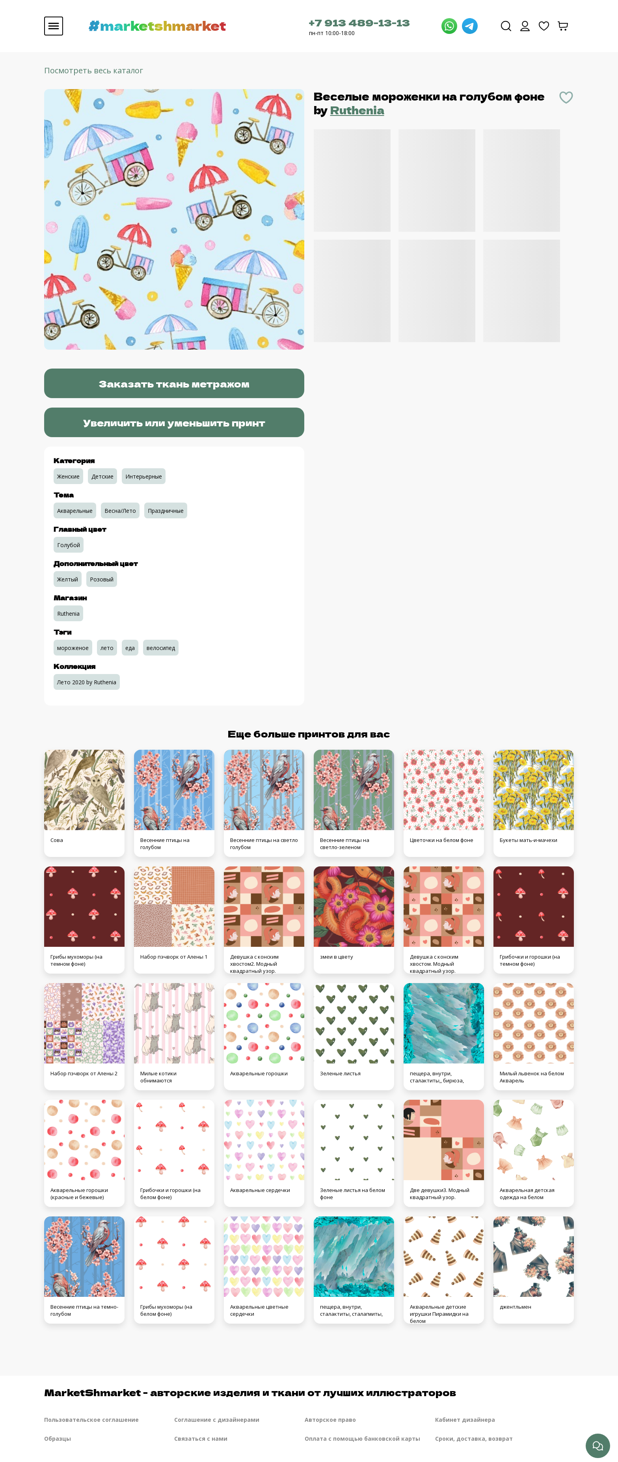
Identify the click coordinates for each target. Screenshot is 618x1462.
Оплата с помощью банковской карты (362, 1438)
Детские (102, 476)
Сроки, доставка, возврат (474, 1438)
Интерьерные (143, 476)
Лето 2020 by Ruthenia (86, 682)
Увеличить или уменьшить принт (174, 422)
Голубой (68, 545)
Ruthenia (357, 109)
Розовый (102, 579)
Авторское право (330, 1419)
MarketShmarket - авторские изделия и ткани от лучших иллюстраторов (250, 1392)
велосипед (161, 648)
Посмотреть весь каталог (93, 70)
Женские (68, 476)
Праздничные (166, 510)
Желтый (67, 579)
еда (130, 648)
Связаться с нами (200, 1438)
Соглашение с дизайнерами (216, 1419)
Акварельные (75, 510)
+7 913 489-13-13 (359, 22)
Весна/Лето (120, 510)
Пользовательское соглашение (91, 1419)
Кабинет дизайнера (465, 1419)
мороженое (73, 648)
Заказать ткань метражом (174, 383)
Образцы (57, 1438)
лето (107, 648)
